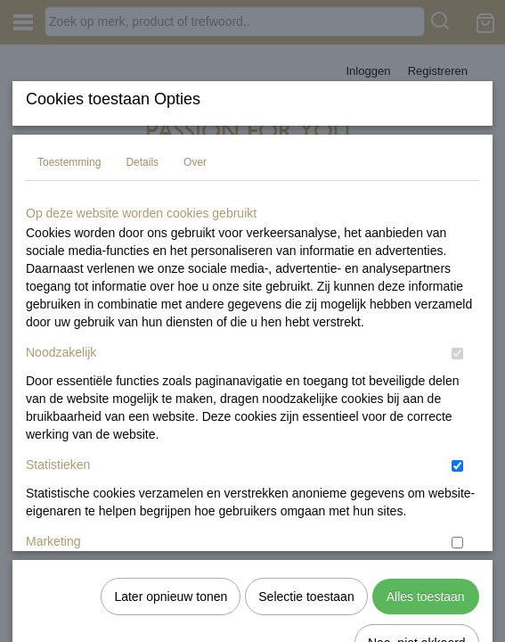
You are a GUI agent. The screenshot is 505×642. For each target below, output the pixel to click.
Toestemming (69, 295)
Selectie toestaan (306, 531)
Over (195, 295)
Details (142, 295)
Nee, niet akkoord (417, 578)
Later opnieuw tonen (170, 531)
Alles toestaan (426, 531)
